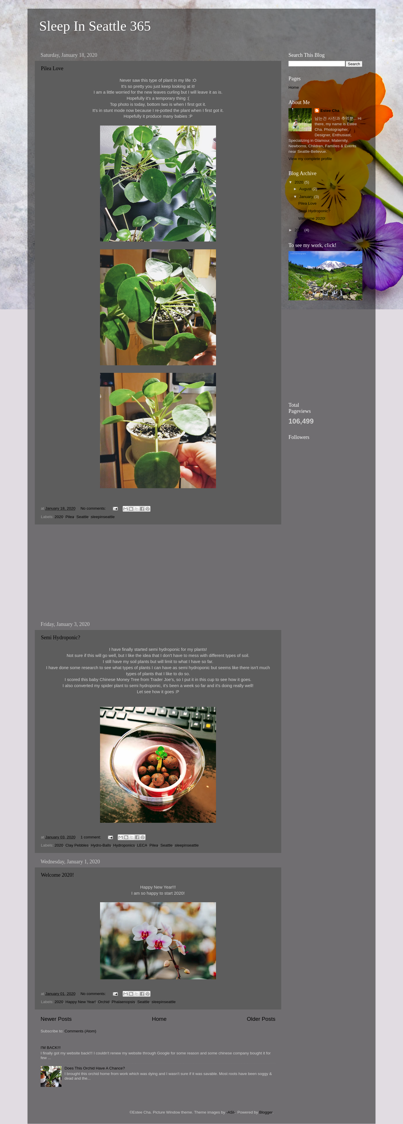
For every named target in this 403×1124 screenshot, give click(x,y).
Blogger (266, 1112)
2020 (59, 517)
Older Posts (261, 1019)
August (306, 189)
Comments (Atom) (81, 1031)
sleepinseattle (103, 517)
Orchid (104, 1002)
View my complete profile (310, 159)
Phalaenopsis (123, 1002)
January (306, 197)
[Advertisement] (158, 572)
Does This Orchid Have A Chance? (94, 1068)
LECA (142, 845)
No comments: (94, 508)
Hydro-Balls (101, 845)
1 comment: (91, 837)
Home (159, 1019)
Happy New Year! (81, 1002)
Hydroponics (124, 845)
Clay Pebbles (77, 845)
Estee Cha (329, 110)
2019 (299, 230)
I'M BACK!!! (51, 1047)
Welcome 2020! (57, 875)
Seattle (82, 517)
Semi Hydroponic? (60, 637)
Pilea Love (52, 68)
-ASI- (230, 1112)
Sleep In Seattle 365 (95, 26)
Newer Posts (56, 1019)
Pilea (70, 517)
